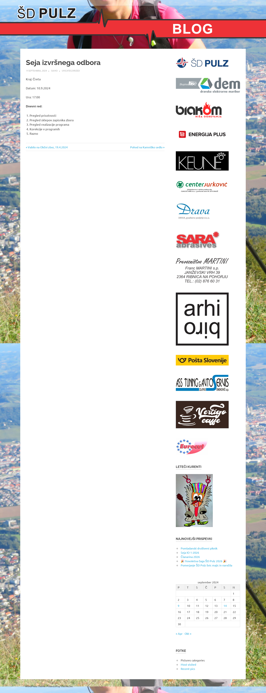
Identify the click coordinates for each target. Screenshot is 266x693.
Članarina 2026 (190, 556)
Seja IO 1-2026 (190, 552)
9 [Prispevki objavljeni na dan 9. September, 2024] (178, 605)
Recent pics (188, 668)
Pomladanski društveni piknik (199, 548)
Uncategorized (71, 70)
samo (54, 70)
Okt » (188, 633)
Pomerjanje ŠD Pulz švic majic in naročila (206, 565)
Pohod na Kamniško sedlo (146, 147)
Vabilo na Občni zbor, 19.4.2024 (48, 147)
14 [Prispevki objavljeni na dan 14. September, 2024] (225, 605)
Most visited (188, 664)
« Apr (179, 633)
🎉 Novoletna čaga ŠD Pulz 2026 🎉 (204, 561)
